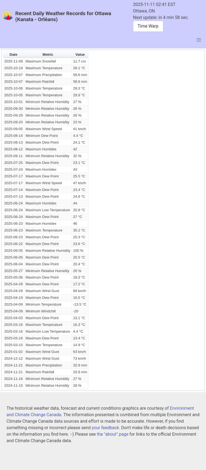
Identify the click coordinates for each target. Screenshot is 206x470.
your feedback (105, 427)
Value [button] (80, 54)
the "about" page (112, 434)
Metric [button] (48, 54)
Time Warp (148, 26)
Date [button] (13, 54)
